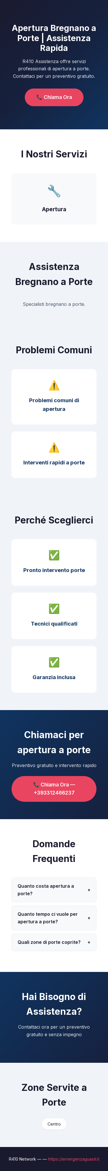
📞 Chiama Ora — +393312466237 (54, 789)
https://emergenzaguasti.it (73, 1159)
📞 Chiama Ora (54, 97)
